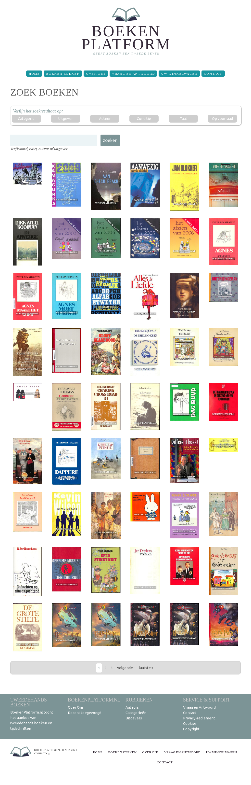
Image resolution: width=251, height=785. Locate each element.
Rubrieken (139, 699)
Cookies (190, 723)
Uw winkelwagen (179, 73)
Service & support (206, 699)
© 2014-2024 (69, 750)
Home (34, 73)
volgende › (126, 668)
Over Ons (96, 73)
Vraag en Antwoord (133, 73)
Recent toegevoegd (84, 713)
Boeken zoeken (63, 73)
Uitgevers (134, 718)
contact (40, 753)
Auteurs (132, 707)
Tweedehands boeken (28, 702)
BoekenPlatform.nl (94, 699)
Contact (213, 73)
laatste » (146, 668)
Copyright (191, 729)
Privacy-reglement (199, 718)
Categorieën (136, 713)
